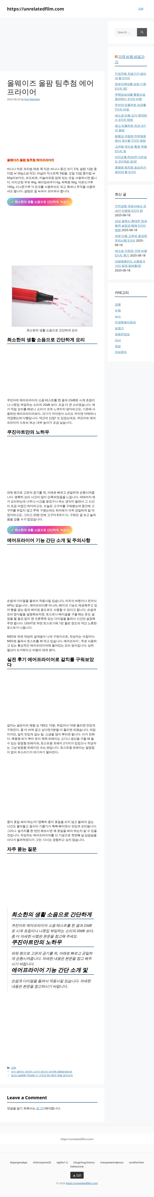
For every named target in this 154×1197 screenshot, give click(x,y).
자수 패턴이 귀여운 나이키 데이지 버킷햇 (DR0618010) (41, 1071)
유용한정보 (122, 334)
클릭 (40, 202)
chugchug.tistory (84, 1162)
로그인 (40, 1108)
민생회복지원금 (125, 322)
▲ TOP (77, 1175)
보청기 (119, 328)
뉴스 (118, 316)
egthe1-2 (62, 1162)
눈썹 (118, 310)
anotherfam (136, 1162)
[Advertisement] (52, 45)
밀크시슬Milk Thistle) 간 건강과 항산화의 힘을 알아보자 (42, 1075)
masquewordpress (111, 1162)
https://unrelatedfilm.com (35, 9)
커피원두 (121, 352)
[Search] (142, 32)
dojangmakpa (18, 1162)
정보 (118, 346)
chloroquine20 (42, 1162)
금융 (140, 9)
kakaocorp (76, 1166)
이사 (118, 340)
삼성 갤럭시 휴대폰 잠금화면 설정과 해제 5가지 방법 (131, 225)
